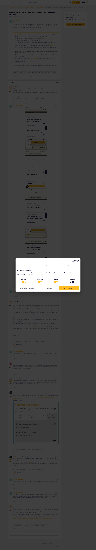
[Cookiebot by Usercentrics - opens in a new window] (72, 261)
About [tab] (69, 265)
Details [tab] (48, 265)
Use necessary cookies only (27, 288)
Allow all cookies (68, 288)
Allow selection (48, 288)
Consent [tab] (26, 265)
